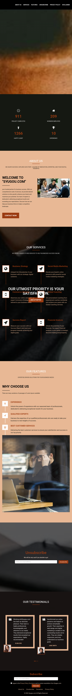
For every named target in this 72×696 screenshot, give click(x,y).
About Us (18, 5)
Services (26, 5)
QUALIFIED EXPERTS (19, 414)
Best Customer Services (23, 426)
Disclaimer (66, 5)
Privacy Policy (55, 5)
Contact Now (11, 215)
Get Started (36, 300)
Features (34, 5)
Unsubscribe (43, 5)
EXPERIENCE (16, 402)
